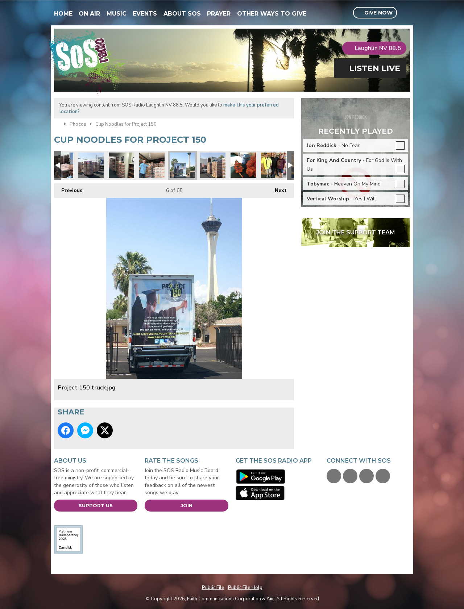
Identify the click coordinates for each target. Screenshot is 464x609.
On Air (89, 13)
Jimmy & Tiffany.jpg (273, 165)
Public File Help (245, 587)
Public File (213, 587)
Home (63, 13)
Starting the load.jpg (152, 165)
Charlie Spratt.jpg (243, 165)
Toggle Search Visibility (405, 13)
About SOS (182, 13)
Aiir (270, 599)
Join (186, 505)
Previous (68, 188)
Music (117, 13)
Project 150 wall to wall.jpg (121, 165)
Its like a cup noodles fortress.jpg (212, 165)
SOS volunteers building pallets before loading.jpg (91, 165)
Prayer (219, 13)
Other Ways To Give (271, 13)
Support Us (96, 505)
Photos (78, 124)
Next (277, 188)
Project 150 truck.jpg (182, 165)
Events (145, 13)
